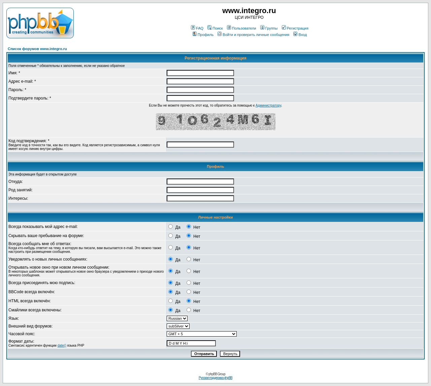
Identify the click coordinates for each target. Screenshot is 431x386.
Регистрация (295, 28)
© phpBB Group (215, 374)
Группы (269, 28)
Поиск (215, 28)
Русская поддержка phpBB (215, 378)
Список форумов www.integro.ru (37, 49)
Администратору (268, 105)
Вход (300, 35)
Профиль (203, 35)
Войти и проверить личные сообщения (253, 35)
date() (62, 345)
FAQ (197, 28)
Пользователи (241, 28)
